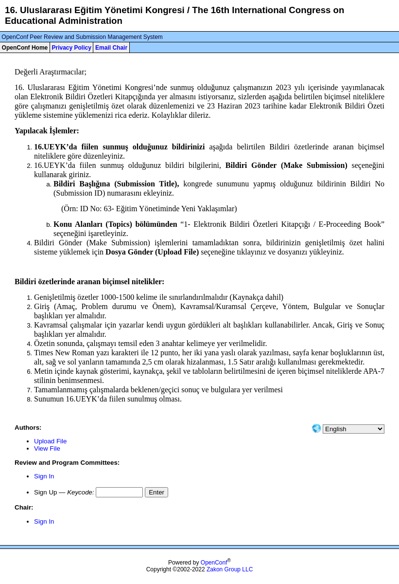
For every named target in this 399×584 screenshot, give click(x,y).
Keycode (79, 492)
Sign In (44, 476)
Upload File (50, 441)
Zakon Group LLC (230, 569)
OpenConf (214, 562)
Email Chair (111, 47)
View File (47, 448)
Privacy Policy (71, 47)
